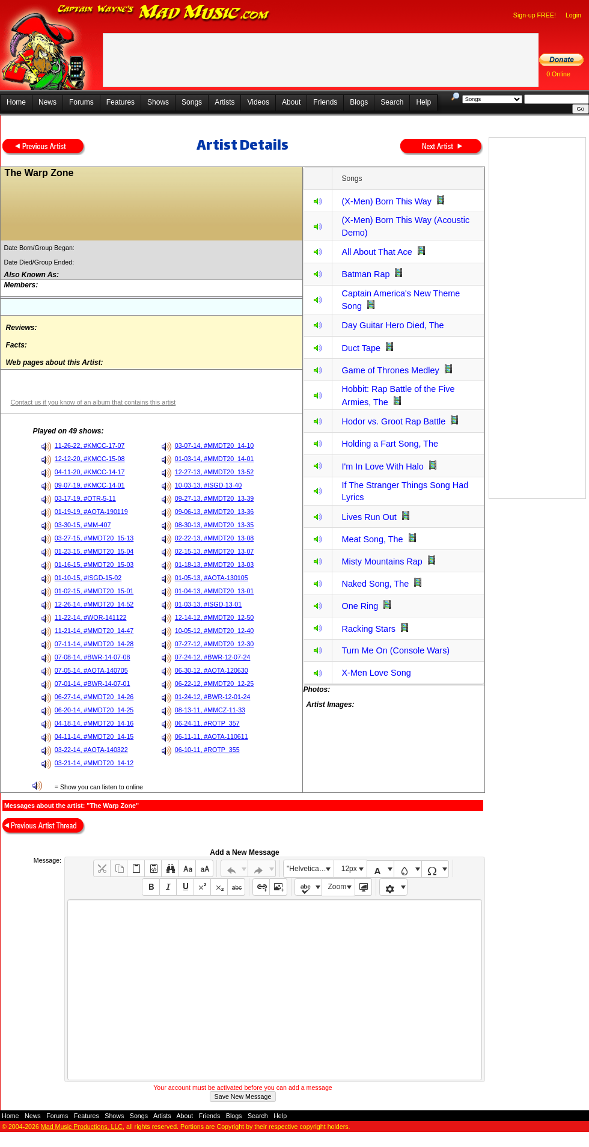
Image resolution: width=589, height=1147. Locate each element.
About (291, 102)
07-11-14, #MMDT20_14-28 (94, 643)
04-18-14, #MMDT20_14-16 (94, 723)
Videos (258, 102)
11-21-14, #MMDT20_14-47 (94, 630)
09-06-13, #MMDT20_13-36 (214, 511)
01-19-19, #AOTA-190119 (91, 511)
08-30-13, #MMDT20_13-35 (214, 524)
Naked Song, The (375, 584)
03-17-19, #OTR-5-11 (85, 498)
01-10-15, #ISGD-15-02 (88, 577)
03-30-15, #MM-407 (83, 524)
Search (391, 102)
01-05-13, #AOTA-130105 (211, 577)
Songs (192, 102)
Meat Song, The (372, 539)
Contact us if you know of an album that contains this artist (92, 402)
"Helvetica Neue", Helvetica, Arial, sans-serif (310, 868)
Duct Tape (360, 348)
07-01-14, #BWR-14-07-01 (92, 683)
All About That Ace (376, 252)
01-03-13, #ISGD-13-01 (208, 604)
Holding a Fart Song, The (389, 443)
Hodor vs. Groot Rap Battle (393, 421)
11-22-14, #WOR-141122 (91, 617)
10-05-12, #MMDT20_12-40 (214, 630)
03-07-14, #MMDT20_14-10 (214, 445)
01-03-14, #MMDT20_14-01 (214, 458)
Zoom (337, 886)
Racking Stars (368, 629)
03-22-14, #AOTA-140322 (91, 749)
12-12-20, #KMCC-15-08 (90, 458)
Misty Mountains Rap (381, 561)
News (47, 102)
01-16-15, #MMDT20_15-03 (94, 564)
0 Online (558, 74)
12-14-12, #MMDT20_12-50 (214, 617)
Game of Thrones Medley (390, 370)
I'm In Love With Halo (382, 466)
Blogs (359, 102)
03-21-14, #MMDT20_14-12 (94, 762)
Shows (158, 102)
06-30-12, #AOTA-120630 (211, 670)
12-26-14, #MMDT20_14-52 (94, 604)
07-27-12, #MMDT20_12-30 (214, 643)
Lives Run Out (368, 517)
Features (120, 102)
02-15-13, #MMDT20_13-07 (214, 551)
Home (16, 102)
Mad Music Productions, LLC (82, 1126)
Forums (81, 102)
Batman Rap (365, 274)
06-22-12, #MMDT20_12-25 (214, 683)
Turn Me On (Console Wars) (395, 650)
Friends (325, 102)
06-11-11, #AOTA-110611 (211, 736)
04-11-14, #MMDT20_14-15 (94, 736)
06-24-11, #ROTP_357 (207, 723)
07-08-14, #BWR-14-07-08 (92, 657)
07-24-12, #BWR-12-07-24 (213, 657)
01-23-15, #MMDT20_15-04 (94, 551)
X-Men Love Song (375, 672)
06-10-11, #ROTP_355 (207, 749)
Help (423, 102)
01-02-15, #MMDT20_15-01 (94, 591)
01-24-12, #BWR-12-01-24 (213, 696)
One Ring (359, 606)
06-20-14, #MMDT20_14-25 (94, 710)
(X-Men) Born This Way (386, 201)
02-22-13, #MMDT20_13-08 (214, 538)
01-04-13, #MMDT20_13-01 (214, 591)
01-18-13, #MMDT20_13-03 (214, 564)
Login (573, 15)
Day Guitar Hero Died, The (392, 325)
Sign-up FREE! (534, 15)
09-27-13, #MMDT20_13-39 (214, 498)
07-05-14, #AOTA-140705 (91, 670)
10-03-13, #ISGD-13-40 (208, 485)
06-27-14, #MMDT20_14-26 (94, 696)
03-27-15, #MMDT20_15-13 (94, 538)
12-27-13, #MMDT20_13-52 (214, 472)
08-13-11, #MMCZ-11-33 (210, 710)
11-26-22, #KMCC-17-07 (90, 445)
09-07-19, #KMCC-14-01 (90, 485)
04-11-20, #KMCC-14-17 (90, 472)
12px (349, 868)
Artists (224, 102)
